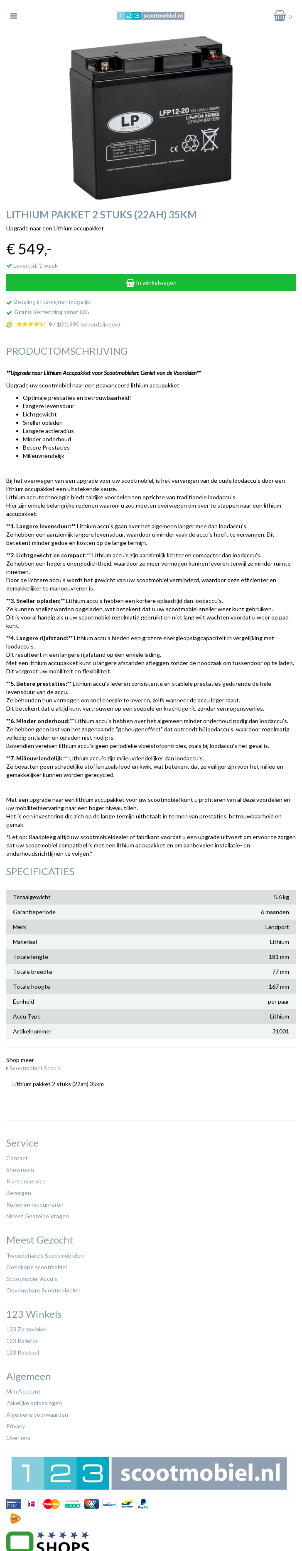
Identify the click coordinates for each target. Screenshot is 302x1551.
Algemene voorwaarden (37, 1414)
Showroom (20, 1169)
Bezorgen (18, 1192)
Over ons (18, 1437)
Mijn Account (23, 1391)
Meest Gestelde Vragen (37, 1216)
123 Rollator (22, 1340)
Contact (17, 1157)
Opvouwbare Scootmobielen (43, 1290)
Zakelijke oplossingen (34, 1402)
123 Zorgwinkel (26, 1329)
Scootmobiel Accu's (33, 1068)
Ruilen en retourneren (35, 1204)
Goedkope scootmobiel (36, 1266)
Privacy (15, 1426)
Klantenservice (26, 1181)
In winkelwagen (151, 282)
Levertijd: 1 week (32, 265)
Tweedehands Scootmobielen (45, 1255)
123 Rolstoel (22, 1352)
